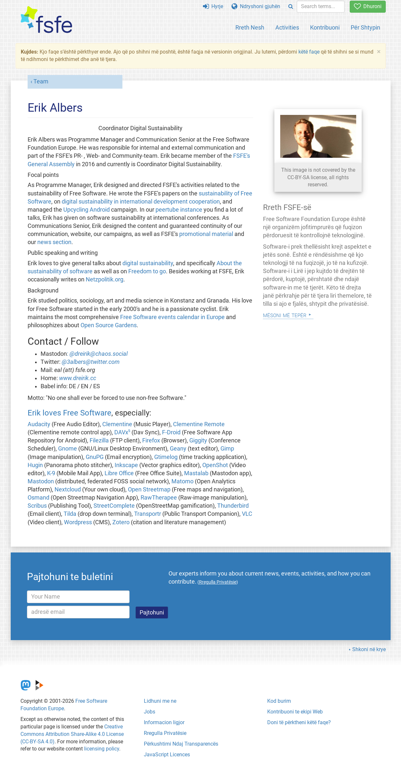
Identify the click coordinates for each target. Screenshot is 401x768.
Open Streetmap (149, 489)
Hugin (35, 465)
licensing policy (101, 749)
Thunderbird (233, 505)
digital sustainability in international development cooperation (141, 201)
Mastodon (41, 481)
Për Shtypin (365, 27)
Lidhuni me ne (160, 701)
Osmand (38, 497)
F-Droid (171, 432)
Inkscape (126, 465)
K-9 (51, 473)
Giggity (198, 440)
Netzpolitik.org (104, 279)
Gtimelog (166, 457)
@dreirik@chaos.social (98, 354)
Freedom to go (147, 271)
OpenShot (215, 465)
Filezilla (99, 440)
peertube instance (179, 209)
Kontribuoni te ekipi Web (295, 712)
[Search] (290, 6)
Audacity (39, 424)
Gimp (227, 448)
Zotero (121, 522)
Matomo (182, 481)
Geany (178, 448)
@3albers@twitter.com (90, 362)
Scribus (37, 505)
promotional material (206, 234)
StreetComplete (114, 505)
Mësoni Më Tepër (285, 315)
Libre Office (119, 473)
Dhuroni (368, 6)
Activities (287, 27)
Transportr (147, 514)
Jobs (149, 712)
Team (40, 81)
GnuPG (95, 457)
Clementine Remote (199, 424)
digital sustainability (147, 263)
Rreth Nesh (249, 27)
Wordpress (78, 522)
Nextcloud (68, 489)
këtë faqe (309, 52)
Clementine (117, 424)
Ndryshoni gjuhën (256, 6)
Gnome (67, 448)
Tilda (70, 514)
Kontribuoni (325, 27)
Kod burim (279, 701)
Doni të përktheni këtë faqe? (299, 722)
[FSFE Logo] (46, 20)
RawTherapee (159, 497)
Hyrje (213, 6)
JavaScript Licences (167, 754)
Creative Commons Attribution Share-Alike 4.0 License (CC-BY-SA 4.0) (72, 734)
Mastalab (196, 473)
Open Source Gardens (109, 325)
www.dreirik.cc (77, 378)
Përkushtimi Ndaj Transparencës (181, 744)
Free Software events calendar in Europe (172, 317)
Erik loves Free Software (69, 412)
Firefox (151, 440)
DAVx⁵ (122, 432)
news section (54, 242)
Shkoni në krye (369, 649)
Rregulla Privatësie (165, 733)
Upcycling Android (86, 209)
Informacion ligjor (164, 722)
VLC (247, 514)
